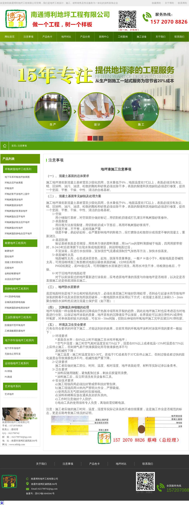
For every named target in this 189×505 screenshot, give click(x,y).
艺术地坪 (9, 394)
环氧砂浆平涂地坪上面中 (17, 194)
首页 (14, 145)
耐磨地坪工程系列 (15, 243)
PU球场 (8, 371)
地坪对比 (66, 36)
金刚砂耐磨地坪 (13, 273)
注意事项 (28, 36)
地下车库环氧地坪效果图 (17, 177)
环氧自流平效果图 (14, 182)
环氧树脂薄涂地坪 (14, 199)
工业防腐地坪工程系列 (18, 317)
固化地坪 (9, 256)
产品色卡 (47, 36)
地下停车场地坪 (13, 348)
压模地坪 (9, 268)
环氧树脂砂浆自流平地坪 (17, 222)
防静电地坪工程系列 (17, 288)
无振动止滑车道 (13, 354)
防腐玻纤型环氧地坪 (15, 325)
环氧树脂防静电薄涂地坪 (17, 308)
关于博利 (169, 3)
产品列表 (8, 158)
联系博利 (182, 3)
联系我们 (179, 36)
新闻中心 (104, 36)
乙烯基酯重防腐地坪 (15, 331)
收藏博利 (156, 3)
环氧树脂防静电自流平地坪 (18, 233)
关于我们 (160, 36)
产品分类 (85, 36)
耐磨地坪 (9, 251)
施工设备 (142, 36)
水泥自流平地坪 (13, 279)
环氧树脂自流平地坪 (15, 216)
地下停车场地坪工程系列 (19, 340)
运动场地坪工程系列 (17, 363)
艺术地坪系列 (13, 386)
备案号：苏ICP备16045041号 (40, 493)
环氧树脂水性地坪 (14, 228)
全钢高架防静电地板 (15, 302)
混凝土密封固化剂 (14, 262)
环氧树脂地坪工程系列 (18, 169)
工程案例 (123, 36)
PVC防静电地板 (12, 296)
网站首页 (10, 36)
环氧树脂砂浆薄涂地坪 (16, 211)
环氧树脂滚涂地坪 (14, 205)
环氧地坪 (9, 188)
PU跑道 (8, 376)
